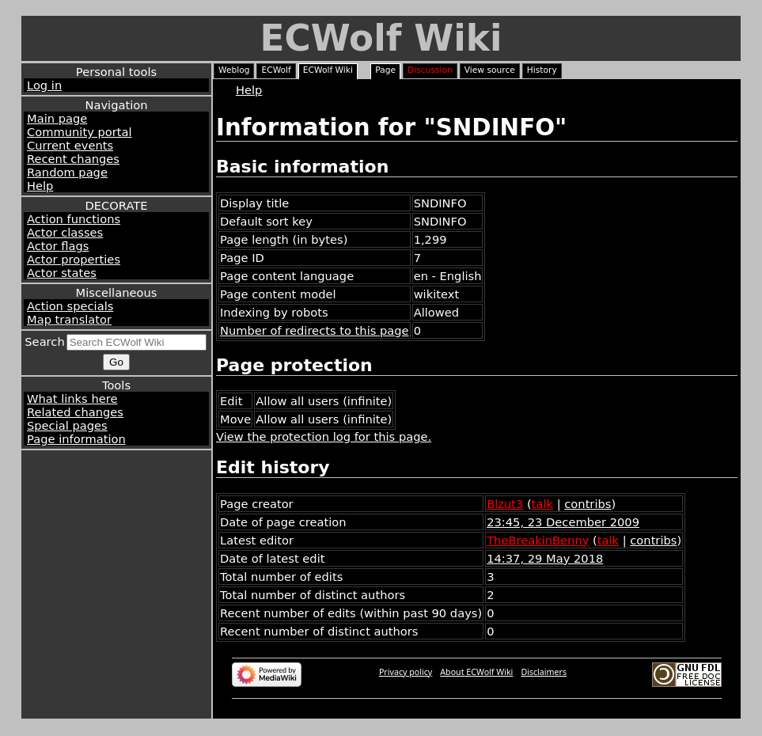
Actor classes (65, 232)
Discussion (430, 70)
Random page (67, 172)
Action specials (70, 306)
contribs (587, 503)
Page (385, 70)
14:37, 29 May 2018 (545, 558)
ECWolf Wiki (381, 38)
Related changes (75, 412)
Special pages (67, 425)
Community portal (79, 131)
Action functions (73, 219)
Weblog (233, 70)
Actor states (62, 272)
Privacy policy (405, 671)
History (542, 70)
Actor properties (73, 259)
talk (542, 503)
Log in (44, 85)
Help (40, 185)
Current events (70, 145)
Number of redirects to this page (314, 330)
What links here (72, 398)
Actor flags (58, 245)
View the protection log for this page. (323, 436)
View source (489, 70)
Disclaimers (544, 671)
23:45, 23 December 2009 (563, 522)
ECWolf (275, 70)
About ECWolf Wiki (476, 671)
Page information (76, 439)
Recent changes (73, 158)
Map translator (69, 319)
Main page (57, 118)
